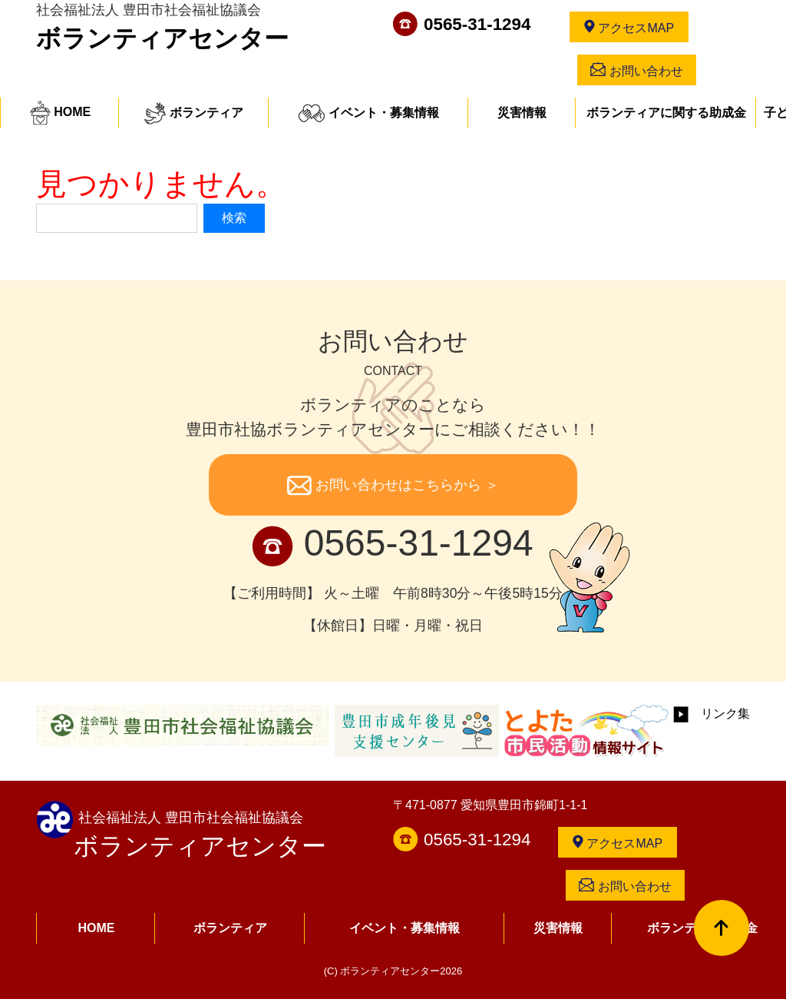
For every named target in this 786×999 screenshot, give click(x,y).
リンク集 (711, 713)
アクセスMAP (629, 27)
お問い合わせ (636, 70)
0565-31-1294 (477, 24)
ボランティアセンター (162, 38)
